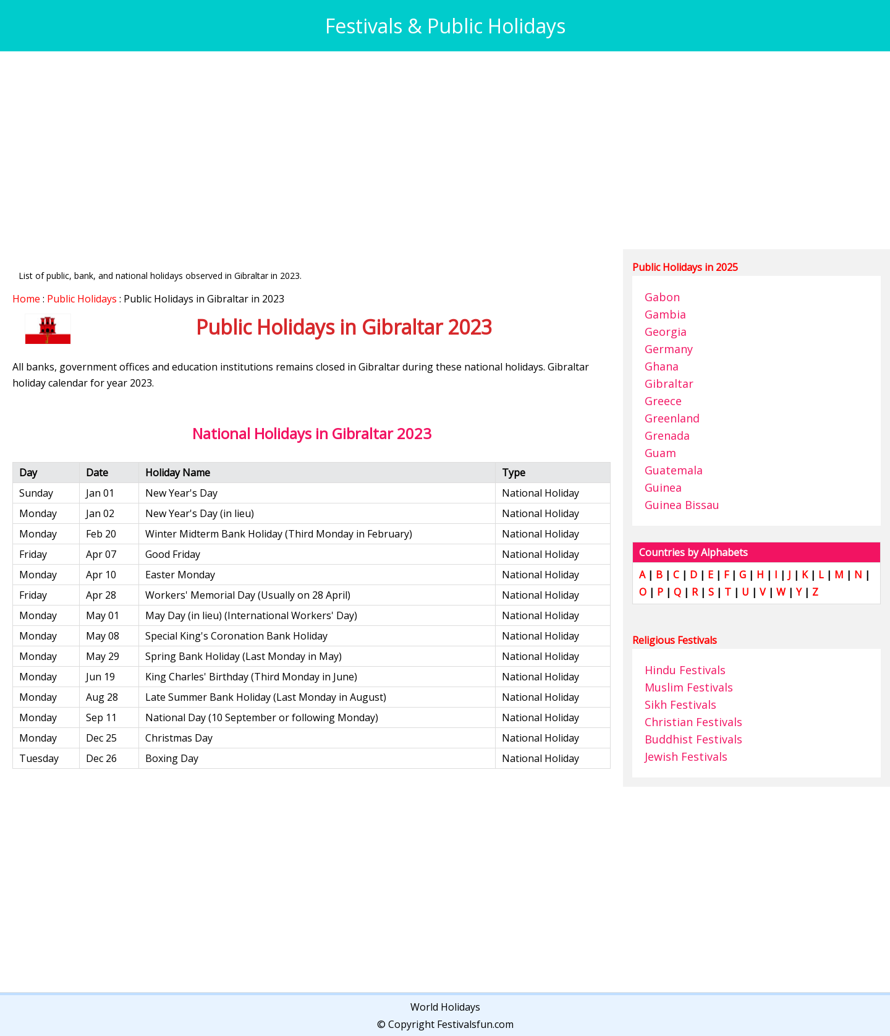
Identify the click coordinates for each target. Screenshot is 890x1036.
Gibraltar (669, 383)
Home (26, 299)
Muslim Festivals (689, 687)
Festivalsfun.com (475, 1024)
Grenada (667, 435)
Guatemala (674, 470)
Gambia (665, 314)
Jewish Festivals (686, 756)
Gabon (662, 296)
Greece (663, 400)
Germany (669, 348)
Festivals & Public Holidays (445, 25)
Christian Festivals (693, 721)
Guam (660, 452)
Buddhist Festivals (693, 739)
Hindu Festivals (685, 669)
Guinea (663, 487)
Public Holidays (82, 299)
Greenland (672, 418)
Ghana (662, 366)
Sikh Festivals (680, 704)
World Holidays (445, 1007)
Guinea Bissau (682, 504)
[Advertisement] (383, 150)
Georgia (666, 331)
